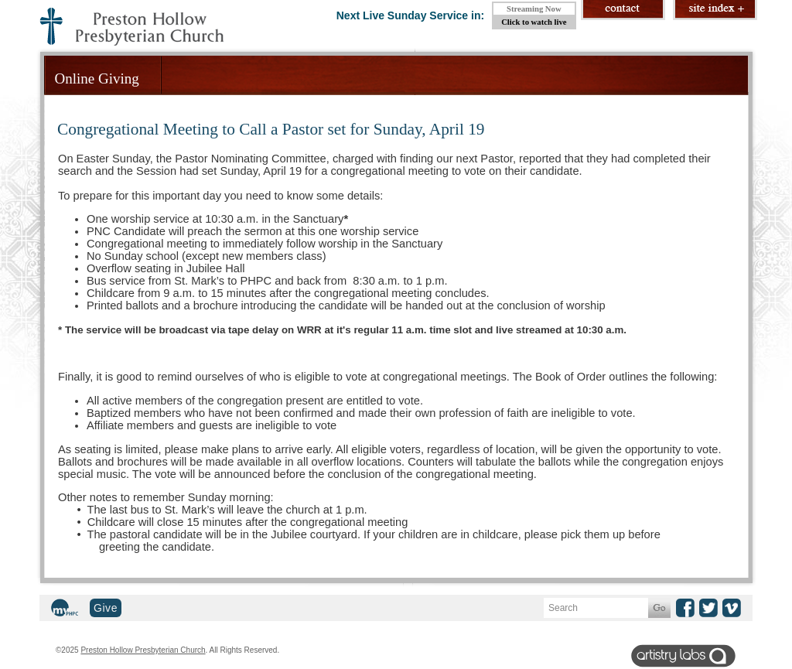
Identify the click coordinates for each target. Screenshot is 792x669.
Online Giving (97, 78)
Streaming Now (534, 9)
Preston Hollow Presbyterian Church (142, 650)
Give (106, 608)
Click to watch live (533, 22)
